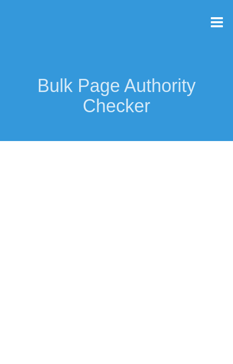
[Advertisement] (116, 216)
